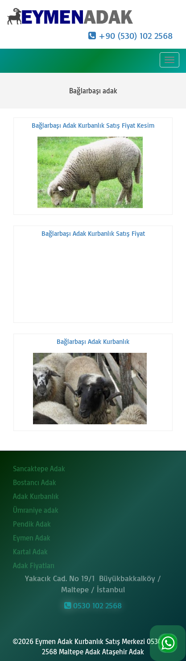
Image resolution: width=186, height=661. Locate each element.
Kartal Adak (30, 549)
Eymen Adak (31, 535)
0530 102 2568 (93, 603)
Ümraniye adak (35, 507)
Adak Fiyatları (33, 563)
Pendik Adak (32, 521)
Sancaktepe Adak (39, 466)
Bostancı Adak (34, 480)
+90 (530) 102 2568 (130, 35)
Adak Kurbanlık (36, 493)
